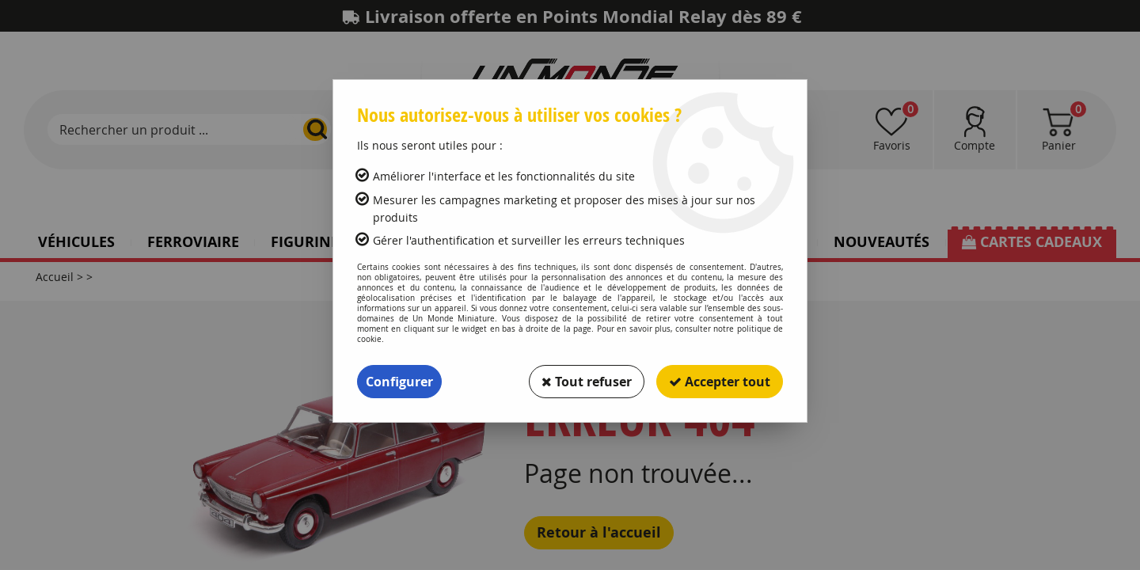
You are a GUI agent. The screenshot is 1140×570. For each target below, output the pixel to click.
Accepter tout (719, 381)
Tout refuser (587, 381)
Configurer (399, 381)
